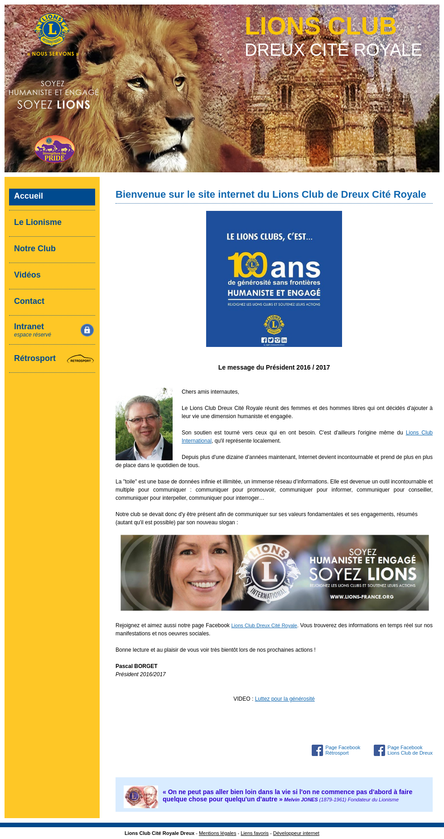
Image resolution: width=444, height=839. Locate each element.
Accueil (28, 195)
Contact (29, 301)
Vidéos (27, 274)
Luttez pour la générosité (285, 699)
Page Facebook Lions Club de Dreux (410, 750)
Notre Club (35, 248)
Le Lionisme (38, 222)
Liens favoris (255, 833)
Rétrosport (35, 358)
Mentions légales (217, 833)
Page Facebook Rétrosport (342, 750)
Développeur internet (296, 833)
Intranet (32, 330)
